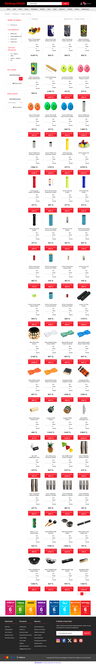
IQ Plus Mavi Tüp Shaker (83, 191)
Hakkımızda (22, 626)
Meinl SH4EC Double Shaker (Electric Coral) (34, 381)
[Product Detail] (34, 24)
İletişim (21, 643)
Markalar (7, 626)
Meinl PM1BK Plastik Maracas (50, 532)
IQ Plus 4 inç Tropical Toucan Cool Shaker (51, 267)
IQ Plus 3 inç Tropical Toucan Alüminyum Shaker (51, 305)
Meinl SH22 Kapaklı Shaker (67, 532)
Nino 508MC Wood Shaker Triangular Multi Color (67, 456)
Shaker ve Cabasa (26, 14)
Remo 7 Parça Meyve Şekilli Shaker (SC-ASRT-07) (34, 40)
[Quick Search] (12, 78)
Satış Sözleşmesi (39, 626)
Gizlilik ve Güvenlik (39, 632)
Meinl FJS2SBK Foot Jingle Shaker (34, 570)
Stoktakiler (35, 19)
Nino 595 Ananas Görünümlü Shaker (50, 456)
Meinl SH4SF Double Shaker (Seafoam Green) (67, 343)
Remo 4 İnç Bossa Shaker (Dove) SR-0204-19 (67, 40)
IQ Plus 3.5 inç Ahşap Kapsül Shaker (34, 305)
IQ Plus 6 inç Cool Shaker (67, 229)
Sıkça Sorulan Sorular (25, 635)
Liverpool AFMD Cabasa (67, 418)
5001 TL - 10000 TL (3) (15, 59)
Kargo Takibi (22, 638)
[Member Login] (81, 3)
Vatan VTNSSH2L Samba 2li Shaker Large (84, 456)
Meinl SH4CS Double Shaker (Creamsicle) (51, 381)
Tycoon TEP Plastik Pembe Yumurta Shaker (83, 77)
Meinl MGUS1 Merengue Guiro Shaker (83, 418)
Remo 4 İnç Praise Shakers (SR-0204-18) (50, 40)
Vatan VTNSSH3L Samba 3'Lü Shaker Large (50, 494)
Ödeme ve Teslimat (39, 629)
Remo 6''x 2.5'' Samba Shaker (34, 532)
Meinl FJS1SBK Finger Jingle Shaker (51, 570)
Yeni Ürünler (8, 632)
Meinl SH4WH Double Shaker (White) (51, 343)
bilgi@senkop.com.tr (25, 649)
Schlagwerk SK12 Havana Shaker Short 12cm (84, 381)
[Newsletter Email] (73, 633)
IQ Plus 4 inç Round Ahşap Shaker (67, 267)
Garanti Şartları (38, 638)
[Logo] (15, 3)
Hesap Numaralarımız (40, 640)
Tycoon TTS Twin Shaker (83, 305)
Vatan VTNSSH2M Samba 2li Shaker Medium (34, 494)
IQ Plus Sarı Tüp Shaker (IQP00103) (67, 153)
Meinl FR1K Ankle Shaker (34, 343)
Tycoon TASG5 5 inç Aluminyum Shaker (34, 153)
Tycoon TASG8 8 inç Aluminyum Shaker (83, 115)
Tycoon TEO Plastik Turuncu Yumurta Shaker (34, 115)
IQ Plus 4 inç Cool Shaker (84, 267)
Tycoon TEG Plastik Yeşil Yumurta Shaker (51, 115)
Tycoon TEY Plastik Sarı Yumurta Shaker (67, 77)
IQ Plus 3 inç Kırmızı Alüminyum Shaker (67, 305)
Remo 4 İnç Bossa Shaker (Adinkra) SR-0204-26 (34, 77)
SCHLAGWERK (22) (15, 36)
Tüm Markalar (17, 107)
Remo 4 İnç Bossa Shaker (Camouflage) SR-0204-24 (84, 40)
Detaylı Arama (17, 83)
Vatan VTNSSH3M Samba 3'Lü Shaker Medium (67, 494)
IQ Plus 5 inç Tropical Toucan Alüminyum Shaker (84, 229)
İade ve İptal (37, 635)
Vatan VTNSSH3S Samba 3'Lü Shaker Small (83, 494)
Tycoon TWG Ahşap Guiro (50, 77)
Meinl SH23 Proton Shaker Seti (84, 532)
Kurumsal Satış (23, 632)
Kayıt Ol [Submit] (87, 633)
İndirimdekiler (9, 629)
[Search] (48, 3)
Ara (21, 78)
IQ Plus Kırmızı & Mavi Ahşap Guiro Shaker (51, 191)
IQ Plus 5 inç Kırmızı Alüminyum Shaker (34, 267)
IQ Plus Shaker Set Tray (84, 153)
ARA (65, 3)
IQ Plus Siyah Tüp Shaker (34, 229)
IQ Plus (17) (13, 39)
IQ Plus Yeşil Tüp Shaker (67, 191)
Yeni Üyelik (22, 640)
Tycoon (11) (13, 42)
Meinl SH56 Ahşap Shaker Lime (34, 418)
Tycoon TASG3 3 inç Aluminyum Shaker (50, 153)
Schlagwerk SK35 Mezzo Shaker (84, 570)
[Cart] (87, 4)
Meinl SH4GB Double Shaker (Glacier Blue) (84, 343)
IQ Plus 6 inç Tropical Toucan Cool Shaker (51, 229)
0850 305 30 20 (24, 646)
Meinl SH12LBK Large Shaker (67, 570)
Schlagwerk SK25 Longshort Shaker (67, 381)
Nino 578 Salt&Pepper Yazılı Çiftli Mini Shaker (34, 456)
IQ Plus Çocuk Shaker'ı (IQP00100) (34, 191)
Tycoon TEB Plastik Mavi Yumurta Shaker (67, 115)
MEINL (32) (13, 33)
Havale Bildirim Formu (40, 646)
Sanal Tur (22, 629)
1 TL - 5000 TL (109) (14, 54)
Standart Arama (9, 638)
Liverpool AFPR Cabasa (50, 418)
